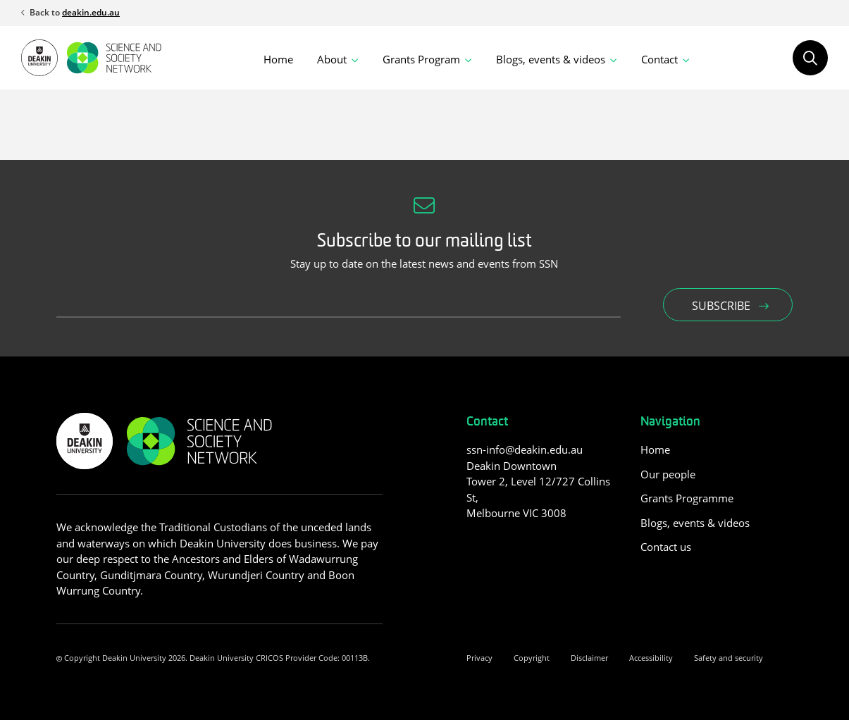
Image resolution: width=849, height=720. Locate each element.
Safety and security (728, 657)
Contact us (665, 547)
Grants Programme (686, 498)
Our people (667, 474)
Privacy (479, 657)
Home (278, 59)
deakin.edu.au (91, 12)
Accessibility (651, 657)
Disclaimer (589, 657)
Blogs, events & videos (695, 523)
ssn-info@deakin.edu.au (524, 449)
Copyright (532, 657)
